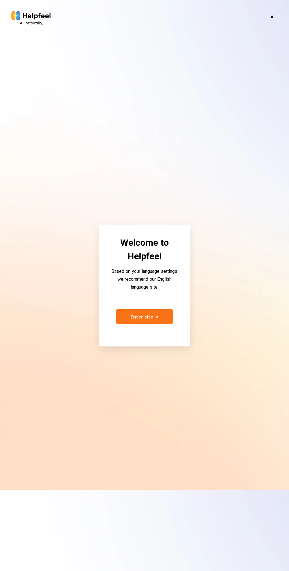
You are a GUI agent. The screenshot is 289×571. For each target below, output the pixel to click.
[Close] (272, 17)
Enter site (144, 316)
